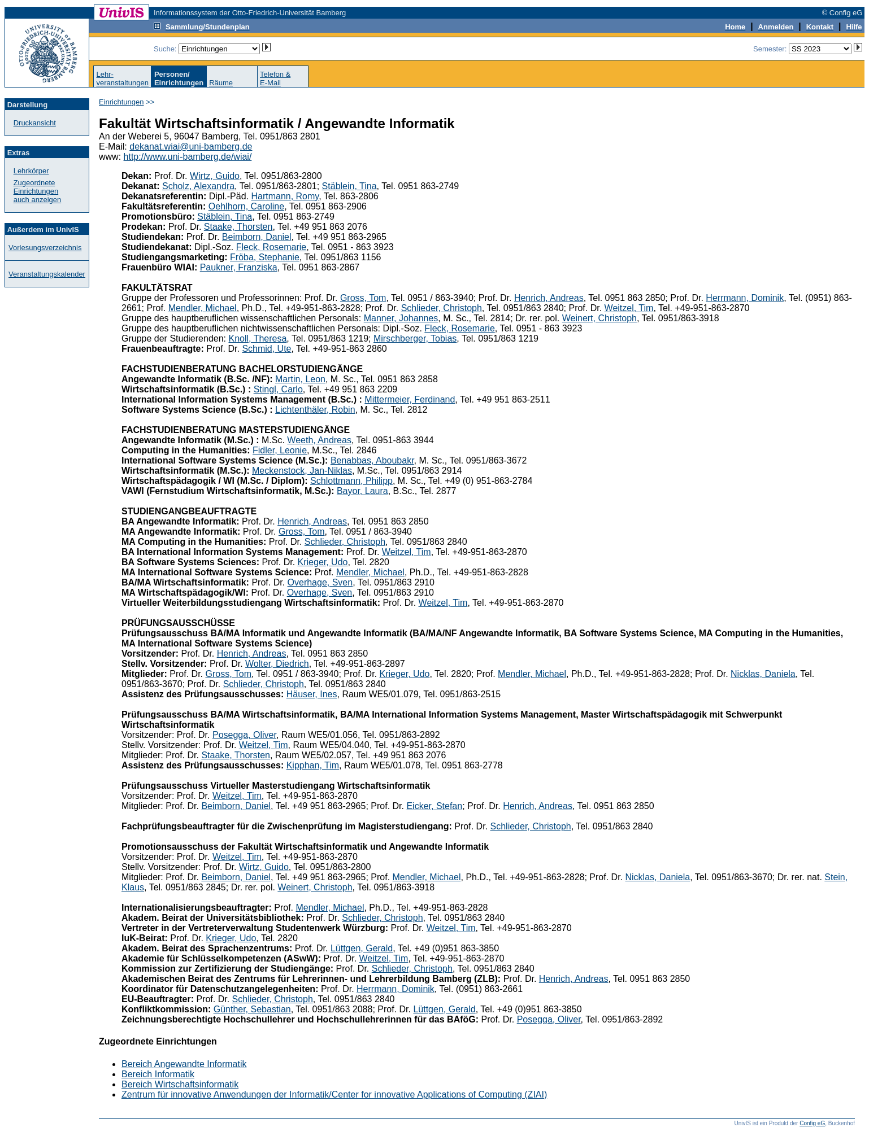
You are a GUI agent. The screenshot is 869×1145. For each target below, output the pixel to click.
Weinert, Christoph (599, 318)
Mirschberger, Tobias (415, 338)
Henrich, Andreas (549, 298)
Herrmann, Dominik (745, 298)
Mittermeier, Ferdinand (409, 399)
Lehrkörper (31, 171)
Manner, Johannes (401, 318)
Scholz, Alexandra (198, 186)
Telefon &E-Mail (275, 78)
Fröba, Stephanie (264, 257)
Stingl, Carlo (278, 389)
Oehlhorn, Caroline (246, 206)
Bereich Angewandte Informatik (183, 1064)
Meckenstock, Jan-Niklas (302, 470)
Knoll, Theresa (257, 338)
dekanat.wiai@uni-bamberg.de (190, 146)
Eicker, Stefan (434, 806)
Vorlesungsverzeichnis (44, 247)
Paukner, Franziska (238, 267)
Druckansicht (35, 123)
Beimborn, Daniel (257, 237)
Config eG (812, 1123)
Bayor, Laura (362, 491)
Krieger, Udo (323, 562)
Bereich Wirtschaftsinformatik (179, 1084)
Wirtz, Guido (215, 176)
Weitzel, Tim (629, 308)
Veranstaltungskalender (46, 274)
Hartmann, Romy (285, 196)
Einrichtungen (121, 102)
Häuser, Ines (311, 694)
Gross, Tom (363, 298)
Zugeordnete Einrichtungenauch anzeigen (38, 191)
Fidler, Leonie (280, 450)
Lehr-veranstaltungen (122, 78)
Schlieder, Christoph (441, 308)
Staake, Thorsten (238, 226)
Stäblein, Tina (349, 186)
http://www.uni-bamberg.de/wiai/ (188, 156)
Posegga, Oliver (244, 735)
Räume (221, 82)
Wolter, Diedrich (277, 663)
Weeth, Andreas (319, 440)
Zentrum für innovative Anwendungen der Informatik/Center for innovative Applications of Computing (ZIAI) (334, 1094)
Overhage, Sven (320, 582)
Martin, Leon (300, 379)
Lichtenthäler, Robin (315, 409)
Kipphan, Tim (312, 765)
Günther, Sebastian (252, 1009)
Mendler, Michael (202, 308)
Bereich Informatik (157, 1074)
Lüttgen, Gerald (362, 948)
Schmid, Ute (266, 348)
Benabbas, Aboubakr (372, 460)
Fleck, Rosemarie (271, 247)
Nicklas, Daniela (763, 674)
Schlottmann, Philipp (351, 481)
